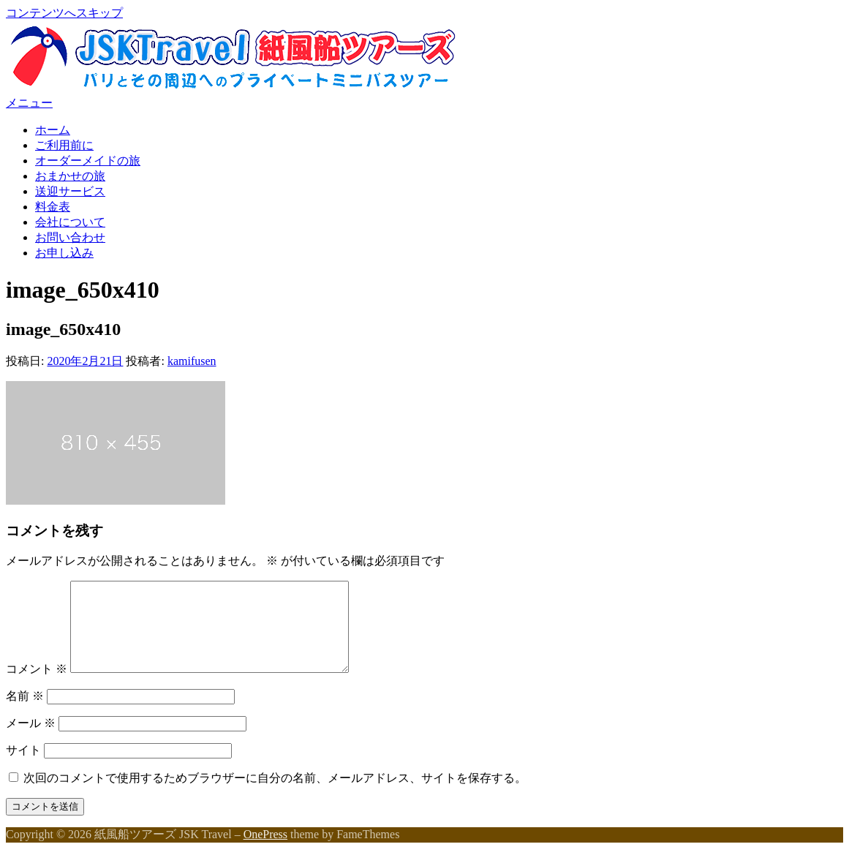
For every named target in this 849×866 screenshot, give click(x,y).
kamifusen (191, 361)
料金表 (52, 206)
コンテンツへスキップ (64, 13)
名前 (25, 713)
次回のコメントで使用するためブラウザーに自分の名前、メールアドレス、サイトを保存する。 (275, 795)
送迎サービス (70, 191)
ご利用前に (64, 145)
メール (31, 740)
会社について (70, 222)
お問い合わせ (70, 237)
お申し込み (64, 252)
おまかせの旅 (70, 176)
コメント (36, 686)
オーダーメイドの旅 (87, 160)
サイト (23, 767)
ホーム (52, 130)
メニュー (29, 103)
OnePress (265, 852)
